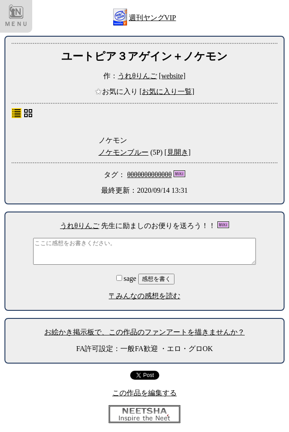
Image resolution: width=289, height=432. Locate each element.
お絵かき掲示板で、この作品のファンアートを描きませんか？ (144, 332)
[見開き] (177, 152)
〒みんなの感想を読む (144, 296)
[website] (172, 76)
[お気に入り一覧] (167, 91)
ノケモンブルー (123, 152)
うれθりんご (137, 76)
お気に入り (117, 91)
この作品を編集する (144, 393)
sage (127, 278)
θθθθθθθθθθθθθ (149, 174)
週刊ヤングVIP (152, 17)
